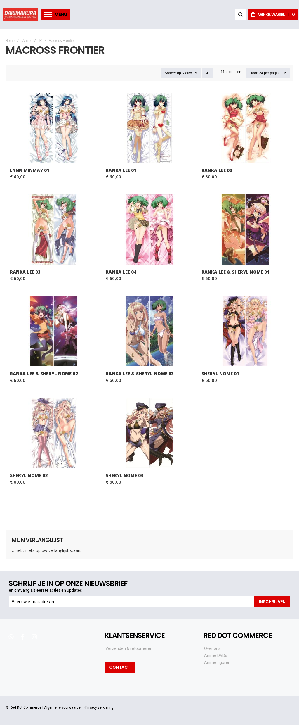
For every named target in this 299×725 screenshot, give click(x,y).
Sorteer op (173, 73)
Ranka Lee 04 (121, 272)
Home (10, 41)
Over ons (212, 648)
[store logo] (20, 14)
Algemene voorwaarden (63, 707)
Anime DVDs (215, 655)
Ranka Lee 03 (25, 272)
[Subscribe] (272, 601)
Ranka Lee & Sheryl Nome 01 (235, 272)
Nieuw (187, 73)
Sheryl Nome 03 (124, 475)
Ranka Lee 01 (121, 170)
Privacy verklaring (99, 707)
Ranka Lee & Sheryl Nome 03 (140, 374)
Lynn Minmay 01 (29, 170)
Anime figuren (217, 662)
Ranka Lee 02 (216, 170)
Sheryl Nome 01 (220, 374)
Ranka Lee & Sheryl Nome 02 (44, 374)
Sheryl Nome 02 (29, 475)
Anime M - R (32, 41)
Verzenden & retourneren (128, 648)
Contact (119, 667)
